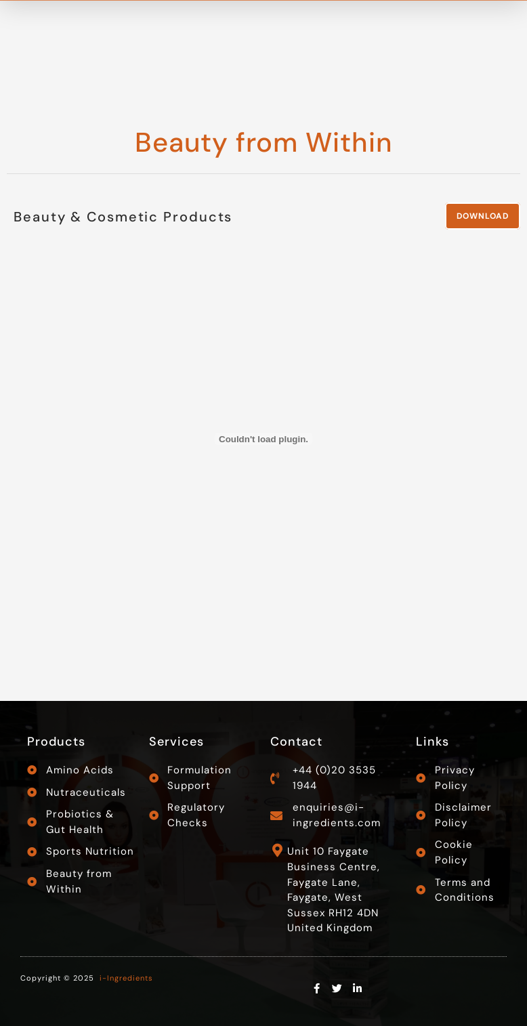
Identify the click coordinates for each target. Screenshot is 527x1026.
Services (176, 741)
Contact (296, 741)
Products (56, 741)
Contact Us (464, 24)
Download (483, 216)
